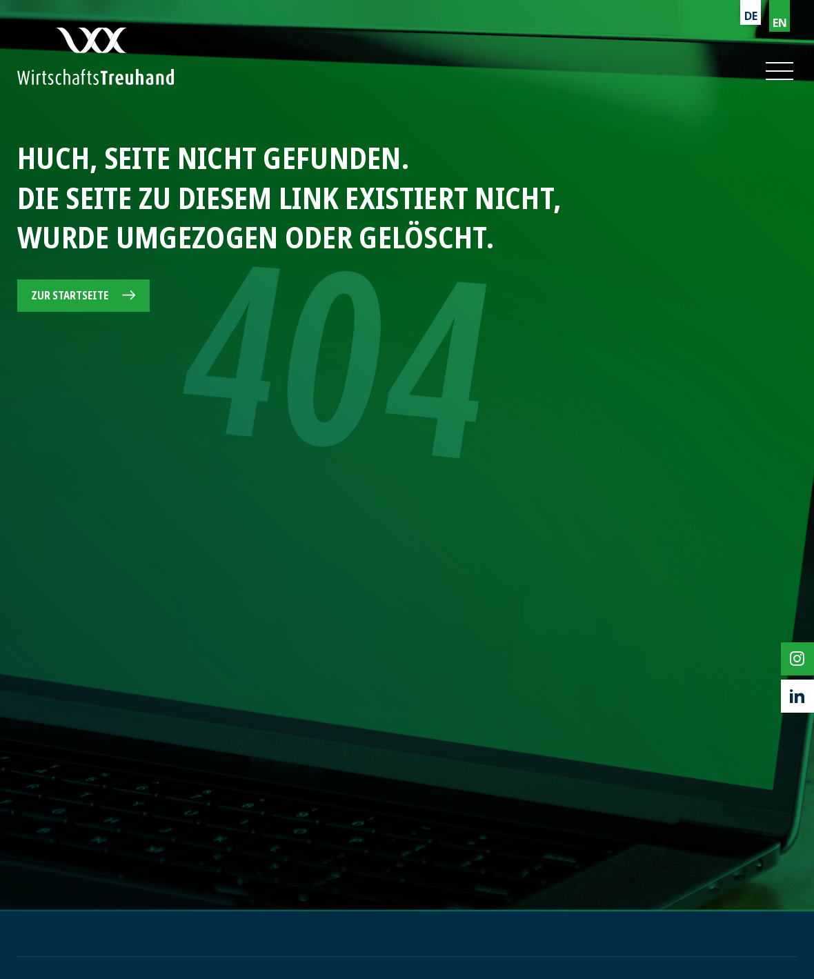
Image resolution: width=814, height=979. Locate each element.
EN (780, 22)
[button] (778, 71)
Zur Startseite (69, 295)
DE (750, 15)
